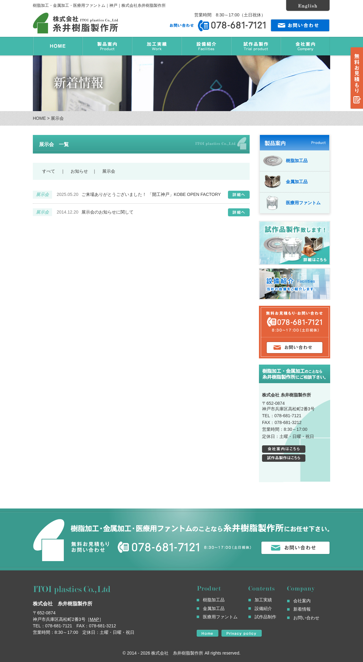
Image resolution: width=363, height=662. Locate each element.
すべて (48, 171)
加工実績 (263, 599)
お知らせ (78, 171)
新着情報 (302, 609)
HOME (39, 118)
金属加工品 (285, 181)
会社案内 (302, 600)
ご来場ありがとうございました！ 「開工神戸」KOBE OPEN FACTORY (151, 194)
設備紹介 (263, 608)
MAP (94, 619)
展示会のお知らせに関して (107, 212)
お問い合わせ (306, 617)
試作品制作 (265, 616)
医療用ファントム (292, 202)
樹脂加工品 (285, 160)
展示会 (108, 171)
